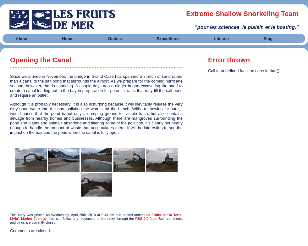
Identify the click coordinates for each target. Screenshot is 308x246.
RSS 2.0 (141, 218)
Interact (221, 38)
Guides (115, 38)
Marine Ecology (34, 218)
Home (68, 38)
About (22, 38)
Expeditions (168, 38)
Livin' (14, 218)
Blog (267, 38)
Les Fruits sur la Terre (163, 215)
